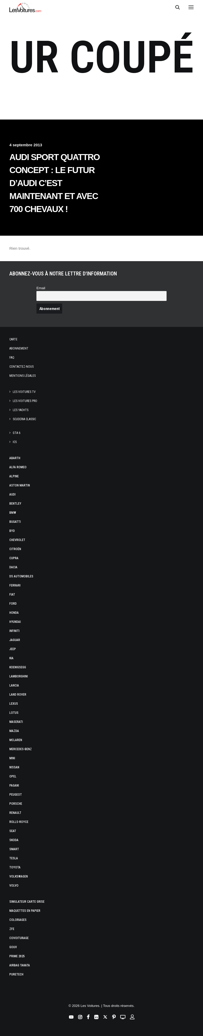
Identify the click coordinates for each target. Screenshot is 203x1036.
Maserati (16, 722)
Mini (12, 758)
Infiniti (14, 631)
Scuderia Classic (24, 419)
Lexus (13, 703)
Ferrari (15, 585)
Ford (13, 603)
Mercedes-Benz (20, 749)
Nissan (14, 767)
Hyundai (15, 622)
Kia (11, 658)
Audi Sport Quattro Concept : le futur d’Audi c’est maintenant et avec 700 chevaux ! (54, 183)
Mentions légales (22, 376)
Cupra (13, 558)
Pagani (14, 785)
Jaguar (14, 640)
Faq (11, 357)
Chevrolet (17, 540)
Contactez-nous (21, 366)
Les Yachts (20, 410)
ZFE (11, 929)
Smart (14, 849)
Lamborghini (18, 676)
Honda (14, 613)
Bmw (12, 512)
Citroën (15, 549)
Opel (12, 776)
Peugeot (15, 794)
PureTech (16, 974)
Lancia (14, 685)
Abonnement (18, 348)
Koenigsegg (17, 667)
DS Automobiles (21, 576)
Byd (12, 531)
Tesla (13, 858)
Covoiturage (19, 938)
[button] (191, 7)
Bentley (15, 503)
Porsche (15, 804)
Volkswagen (18, 876)
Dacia (13, 567)
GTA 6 (16, 433)
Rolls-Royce (18, 822)
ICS (15, 442)
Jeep (12, 649)
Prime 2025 (17, 956)
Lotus (13, 713)
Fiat (12, 594)
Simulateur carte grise (27, 901)
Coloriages (18, 920)
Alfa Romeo (18, 467)
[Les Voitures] (25, 7)
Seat (12, 831)
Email (40, 288)
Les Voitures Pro (25, 401)
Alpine (14, 476)
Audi (12, 494)
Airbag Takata (19, 965)
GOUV (13, 947)
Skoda (13, 840)
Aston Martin (19, 485)
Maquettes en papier (24, 911)
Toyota (15, 867)
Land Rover (17, 694)
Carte (13, 339)
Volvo (13, 885)
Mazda (14, 731)
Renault (15, 813)
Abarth (14, 458)
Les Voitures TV (24, 392)
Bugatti (15, 522)
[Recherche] (175, 7)
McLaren (15, 740)
